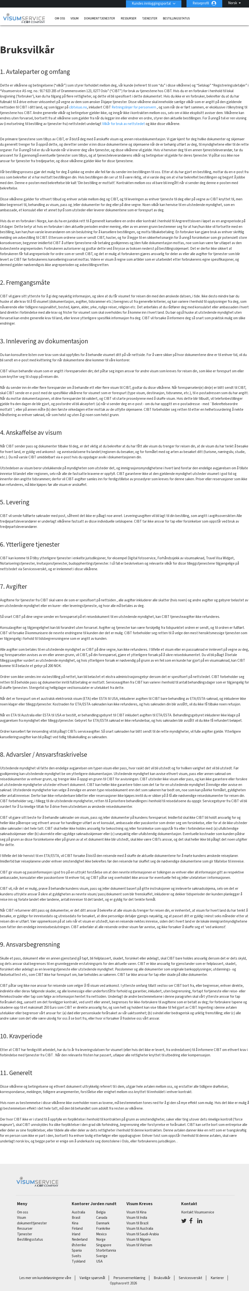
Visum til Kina (136, 1203)
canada (101, 1208)
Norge (101, 1230)
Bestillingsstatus (176, 18)
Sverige (101, 1247)
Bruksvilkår (162, 1269)
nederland (80, 1230)
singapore (103, 1236)
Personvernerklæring (129, 1269)
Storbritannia (106, 1241)
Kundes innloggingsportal (151, 3)
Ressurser (128, 18)
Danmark (102, 1214)
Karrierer (217, 1269)
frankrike (103, 1219)
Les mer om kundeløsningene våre (45, 1269)
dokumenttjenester (99, 18)
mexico (101, 1225)
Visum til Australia (139, 1219)
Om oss (60, 18)
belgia (101, 1203)
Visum (75, 18)
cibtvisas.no (78, 98)
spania (77, 1241)
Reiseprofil (201, 3)
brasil (76, 1208)
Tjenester (149, 18)
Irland (76, 1225)
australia (78, 1203)
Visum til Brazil (137, 1214)
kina (75, 1214)
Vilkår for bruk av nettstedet (123, 115)
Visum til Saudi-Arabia (142, 1225)
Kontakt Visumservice (197, 1203)
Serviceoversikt (190, 1269)
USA (99, 1252)
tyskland (78, 1252)
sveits (76, 1247)
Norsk (232, 3)
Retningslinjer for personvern (134, 98)
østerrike (79, 1236)
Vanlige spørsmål (92, 1269)
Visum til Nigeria (138, 1230)
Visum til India (136, 1208)
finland (77, 1219)
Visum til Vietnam (139, 1236)
